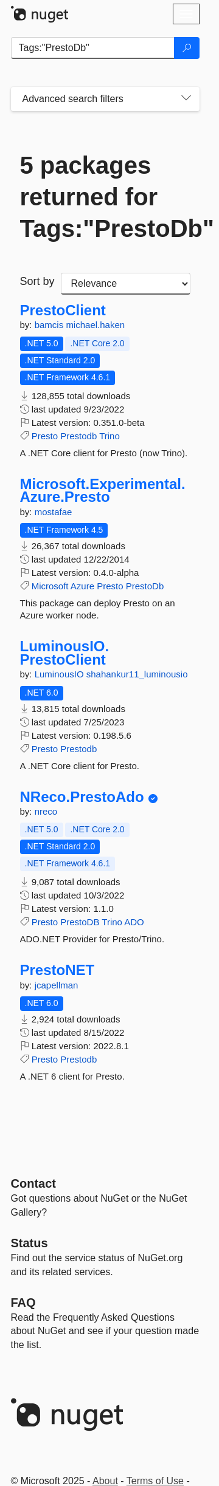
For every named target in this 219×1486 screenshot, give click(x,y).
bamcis (50, 325)
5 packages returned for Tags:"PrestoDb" (105, 197)
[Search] (187, 48)
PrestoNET (57, 970)
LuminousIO (60, 674)
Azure (82, 586)
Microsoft (50, 586)
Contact (33, 1183)
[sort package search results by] (125, 284)
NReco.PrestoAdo (82, 797)
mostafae (53, 512)
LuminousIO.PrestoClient (64, 653)
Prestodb (78, 436)
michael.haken (95, 325)
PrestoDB (79, 922)
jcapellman (56, 985)
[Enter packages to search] (93, 48)
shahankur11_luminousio (137, 674)
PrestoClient (63, 310)
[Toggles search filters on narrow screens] (186, 99)
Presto (45, 436)
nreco (46, 811)
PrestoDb (145, 586)
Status (29, 1243)
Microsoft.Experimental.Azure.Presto (103, 491)
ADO (134, 922)
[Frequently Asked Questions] (23, 1302)
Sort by (37, 281)
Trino (109, 436)
